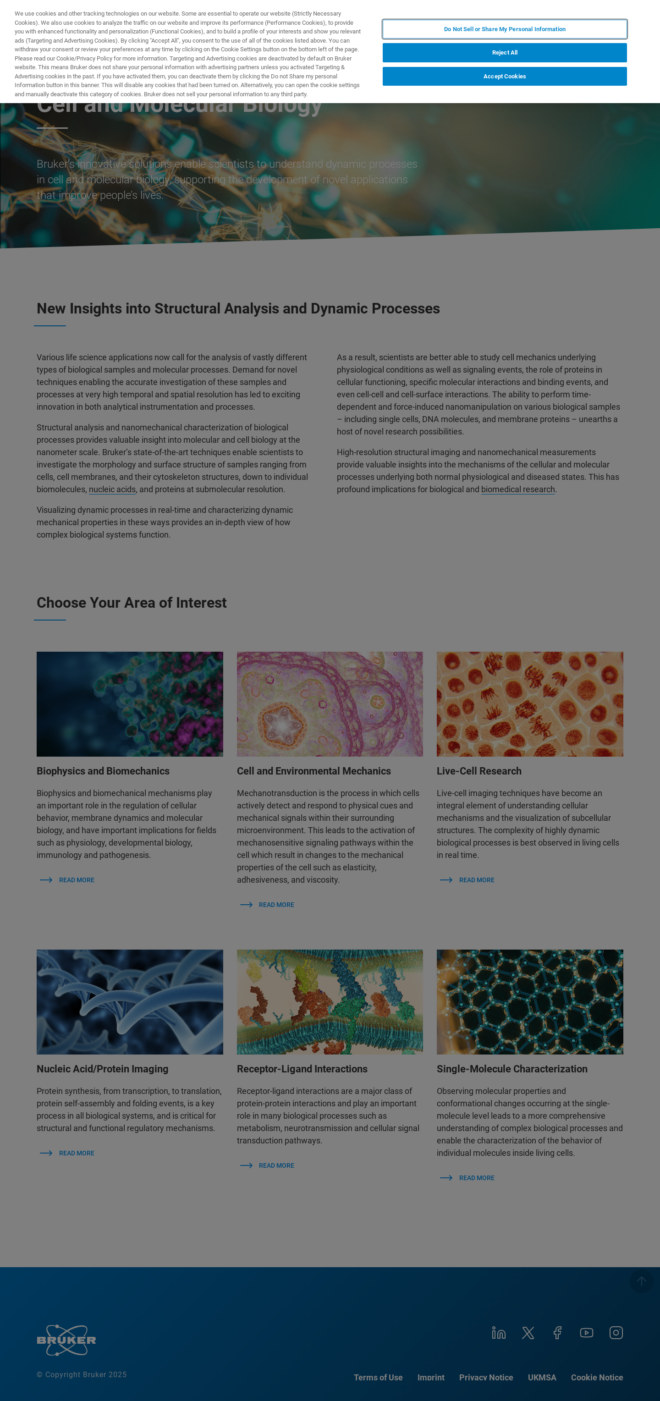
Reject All (504, 52)
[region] (330, 51)
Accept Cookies (505, 76)
